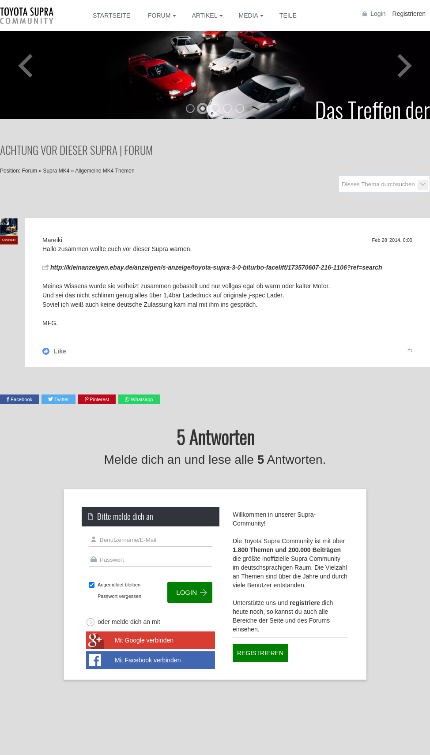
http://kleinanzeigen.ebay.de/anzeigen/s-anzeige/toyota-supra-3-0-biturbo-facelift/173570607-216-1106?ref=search (216, 267)
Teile (288, 15)
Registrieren (409, 13)
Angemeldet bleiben (119, 584)
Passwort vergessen (119, 596)
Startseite (111, 15)
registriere (305, 602)
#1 (409, 350)
